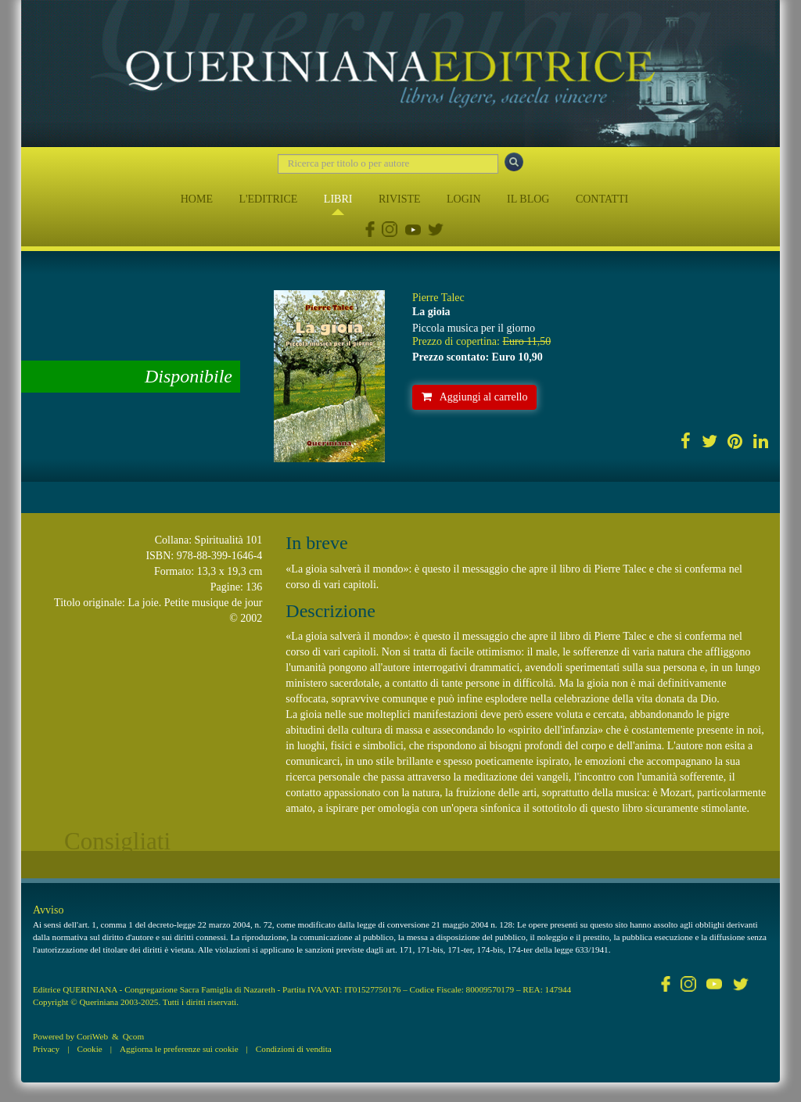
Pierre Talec (438, 297)
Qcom (133, 1036)
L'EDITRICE (268, 199)
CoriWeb (92, 1036)
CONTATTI (602, 199)
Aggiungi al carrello (475, 397)
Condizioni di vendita (294, 1049)
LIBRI (338, 199)
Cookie (89, 1049)
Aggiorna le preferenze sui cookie (179, 1049)
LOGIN (464, 199)
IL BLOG (528, 199)
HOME (197, 199)
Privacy (46, 1049)
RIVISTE (400, 199)
